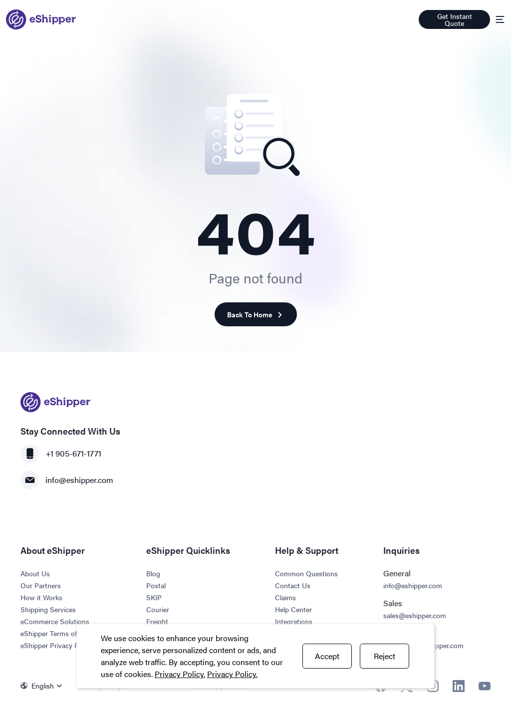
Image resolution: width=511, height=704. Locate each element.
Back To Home (255, 314)
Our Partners (40, 585)
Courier (157, 609)
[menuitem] (43, 686)
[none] (43, 686)
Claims (285, 597)
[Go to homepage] (41, 19)
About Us (35, 573)
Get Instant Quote (454, 19)
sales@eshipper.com (414, 615)
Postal (156, 585)
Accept (327, 656)
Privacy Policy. (180, 674)
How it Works (41, 597)
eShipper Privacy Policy (56, 645)
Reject (384, 656)
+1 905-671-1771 (60, 453)
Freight (157, 621)
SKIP (154, 597)
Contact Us (292, 585)
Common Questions (306, 573)
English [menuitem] (42, 686)
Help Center (293, 609)
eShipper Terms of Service (60, 633)
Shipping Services (48, 609)
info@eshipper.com (66, 479)
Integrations (293, 621)
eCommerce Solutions (54, 621)
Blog (153, 573)
